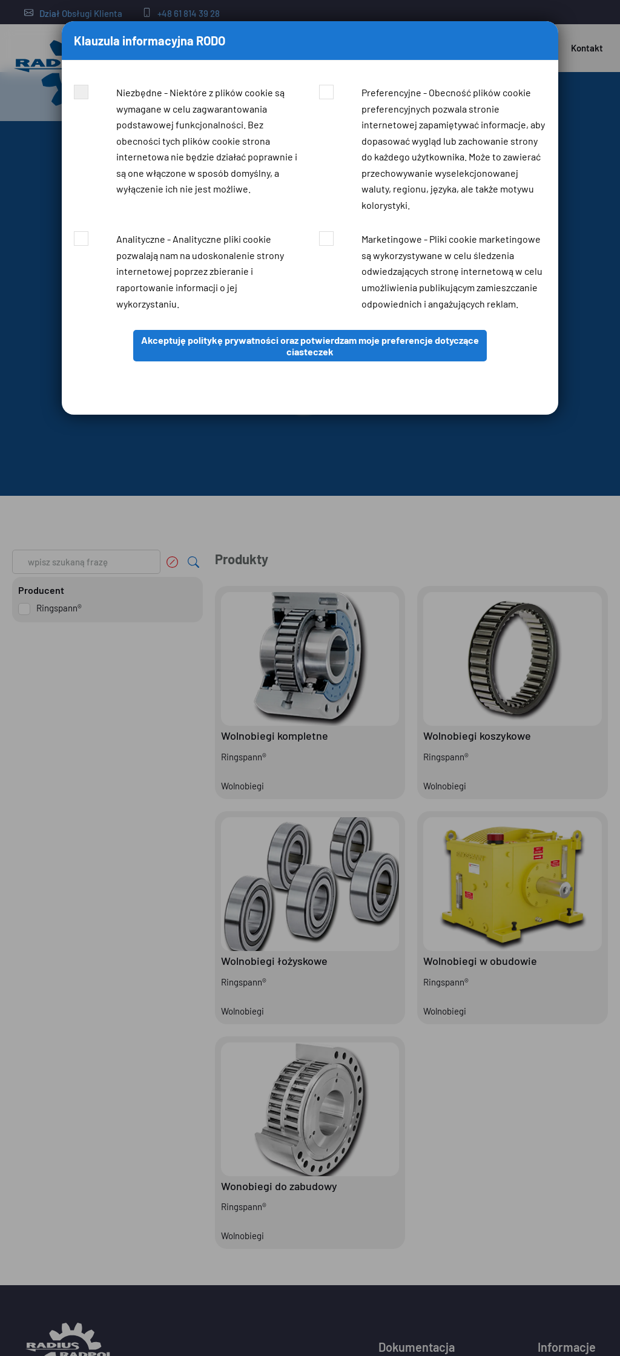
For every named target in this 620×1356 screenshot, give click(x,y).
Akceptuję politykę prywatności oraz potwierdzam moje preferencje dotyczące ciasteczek (310, 345)
